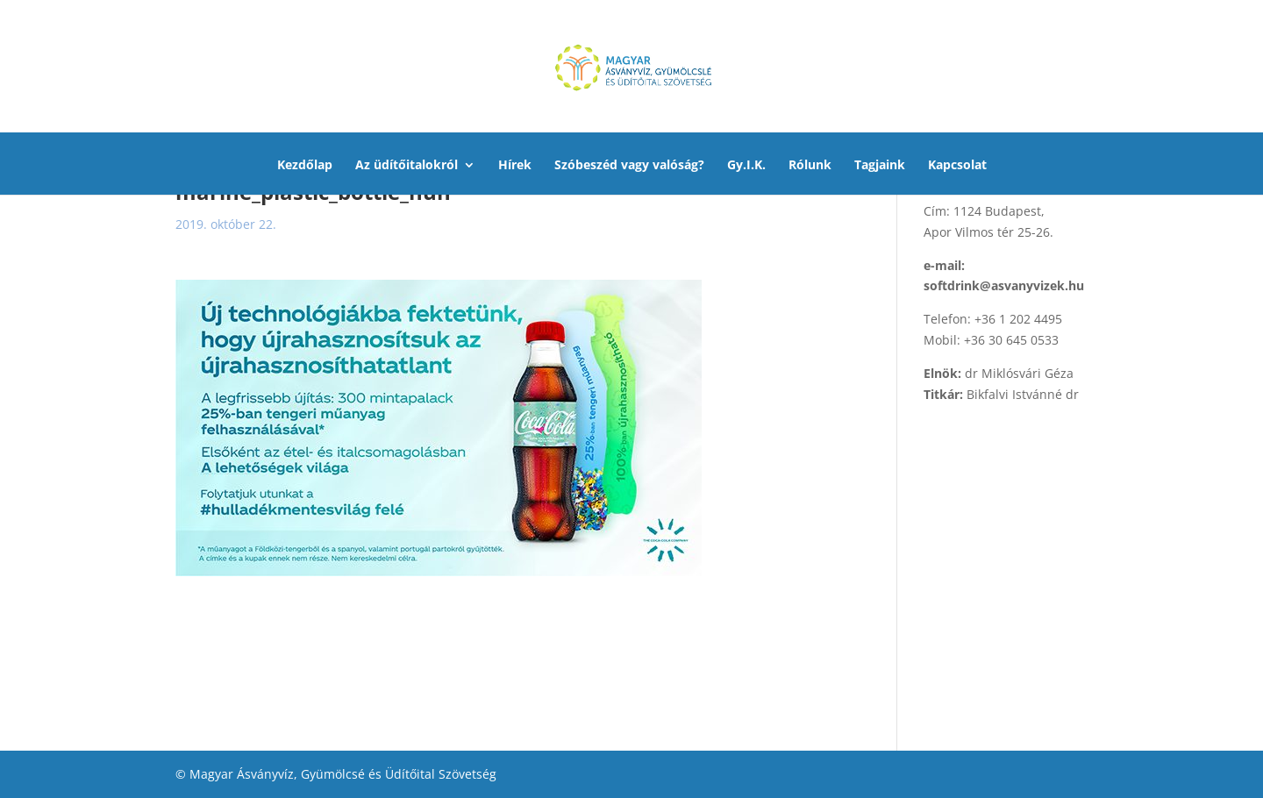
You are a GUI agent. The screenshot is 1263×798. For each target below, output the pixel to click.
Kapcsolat (957, 166)
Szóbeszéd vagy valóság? (629, 166)
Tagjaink (879, 166)
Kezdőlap (304, 166)
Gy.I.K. (746, 166)
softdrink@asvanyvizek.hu (1004, 285)
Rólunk (809, 166)
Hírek (515, 166)
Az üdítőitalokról (406, 166)
